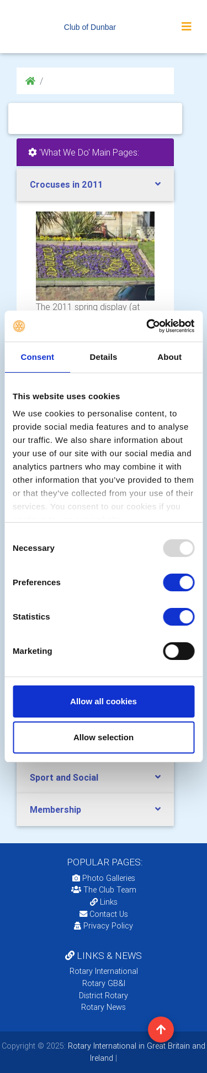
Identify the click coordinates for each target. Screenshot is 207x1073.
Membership (55, 809)
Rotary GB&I (103, 983)
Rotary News (103, 1007)
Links (104, 902)
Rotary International (104, 971)
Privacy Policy (103, 926)
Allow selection (103, 737)
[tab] (95, 184)
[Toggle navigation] (186, 26)
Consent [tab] (37, 357)
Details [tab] (104, 357)
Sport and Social (64, 777)
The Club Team (103, 890)
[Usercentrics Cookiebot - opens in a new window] (147, 326)
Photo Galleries (103, 878)
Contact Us (103, 914)
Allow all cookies (103, 701)
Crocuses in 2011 (66, 184)
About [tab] (169, 357)
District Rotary (103, 995)
